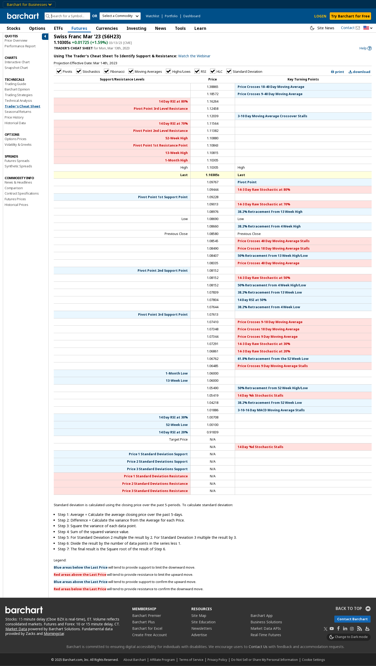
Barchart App (261, 615)
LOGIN (320, 16)
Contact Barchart (352, 619)
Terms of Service (191, 660)
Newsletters (201, 628)
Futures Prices (15, 199)
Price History (14, 117)
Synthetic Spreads (18, 166)
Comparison (14, 188)
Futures (79, 28)
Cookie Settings (313, 660)
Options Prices (15, 138)
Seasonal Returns (18, 111)
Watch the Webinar (194, 55)
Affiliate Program (162, 660)
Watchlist (152, 16)
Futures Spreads (17, 160)
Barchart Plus (143, 621)
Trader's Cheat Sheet (22, 106)
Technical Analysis (18, 100)
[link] (366, 48)
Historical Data (15, 123)
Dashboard (191, 16)
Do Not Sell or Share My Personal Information (264, 660)
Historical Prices (16, 204)
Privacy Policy (217, 660)
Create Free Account (149, 634)
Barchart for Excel (147, 628)
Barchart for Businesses (29, 4)
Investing (136, 28)
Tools (180, 28)
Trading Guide (15, 83)
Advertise (199, 634)
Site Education (203, 621)
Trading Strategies (18, 95)
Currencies (107, 28)
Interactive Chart (17, 62)
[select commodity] (120, 16)
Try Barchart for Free (350, 16)
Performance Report (20, 46)
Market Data (16, 628)
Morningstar (54, 633)
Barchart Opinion (17, 89)
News (160, 28)
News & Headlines (18, 182)
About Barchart (134, 660)
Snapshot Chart (16, 67)
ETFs (58, 28)
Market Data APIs (265, 628)
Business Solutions (266, 621)
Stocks (13, 28)
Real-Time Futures (265, 634)
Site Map (198, 615)
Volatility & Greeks (18, 144)
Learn (200, 28)
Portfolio (171, 16)
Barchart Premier (146, 615)
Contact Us (258, 646)
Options (37, 28)
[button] (368, 28)
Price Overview (16, 40)
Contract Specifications (22, 193)
